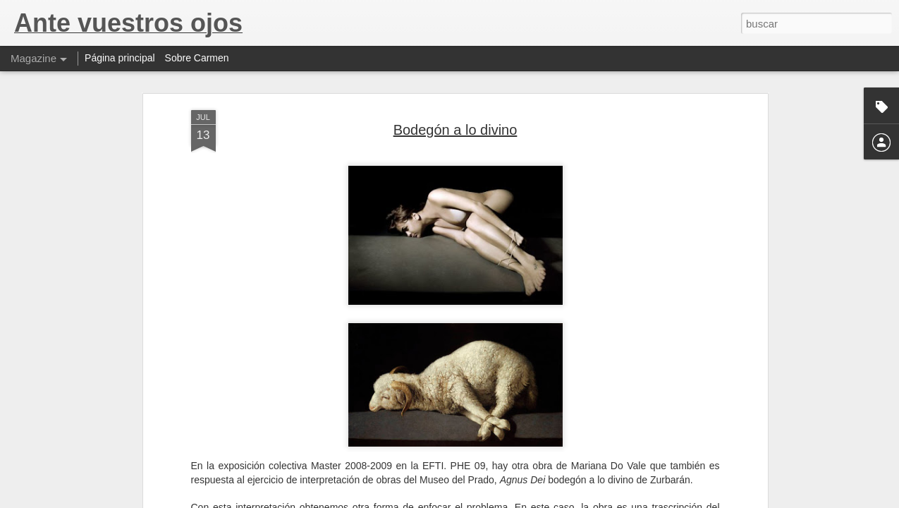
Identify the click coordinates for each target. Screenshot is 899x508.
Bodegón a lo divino (455, 130)
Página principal (120, 58)
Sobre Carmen (197, 58)
